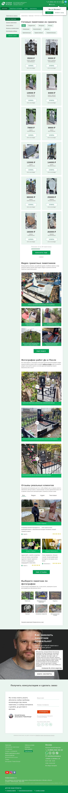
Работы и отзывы (16, 8)
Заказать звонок (12, 35)
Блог (26, 8)
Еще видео (41, 351)
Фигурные (41, 25)
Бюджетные (32, 25)
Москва (48, 745)
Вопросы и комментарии (12, 28)
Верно (49, 12)
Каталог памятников (11, 22)
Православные (39, 32)
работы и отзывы (47, 364)
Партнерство (28, 751)
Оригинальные (27, 32)
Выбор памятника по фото (12, 753)
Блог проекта (28, 749)
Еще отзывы (41, 572)
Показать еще (41, 252)
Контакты (33, 8)
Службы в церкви (40, 790)
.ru (11, 778)
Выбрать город (59, 12)
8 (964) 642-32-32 (54, 2)
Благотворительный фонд (25, 790)
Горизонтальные (51, 32)
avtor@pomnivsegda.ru (54, 756)
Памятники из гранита (11, 15)
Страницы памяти (11, 790)
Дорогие (47, 29)
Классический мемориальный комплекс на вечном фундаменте (40, 438)
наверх (41, 257)
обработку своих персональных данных (45, 735)
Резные (50, 25)
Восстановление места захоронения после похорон (36, 475)
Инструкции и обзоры (11, 31)
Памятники (8, 745)
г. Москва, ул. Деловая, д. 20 (52, 758)
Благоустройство (9, 755)
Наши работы (9, 25)
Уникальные (26, 29)
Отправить (43, 712)
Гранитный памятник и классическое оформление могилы (38, 402)
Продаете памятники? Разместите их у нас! (32, 622)
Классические (37, 29)
